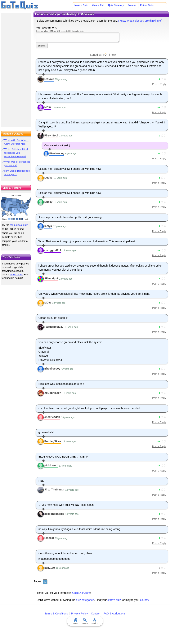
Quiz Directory (116, 5)
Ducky (48, 177)
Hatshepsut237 (54, 326)
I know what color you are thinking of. (140, 20)
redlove (49, 79)
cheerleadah (52, 417)
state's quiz (114, 599)
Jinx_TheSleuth (54, 489)
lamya (48, 226)
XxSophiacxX (52, 392)
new (113, 54)
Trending (94, 621)
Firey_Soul (51, 135)
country (144, 599)
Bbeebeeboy (56, 153)
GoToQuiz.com (81, 592)
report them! (16, 274)
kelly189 (49, 567)
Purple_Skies (52, 441)
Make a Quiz (81, 5)
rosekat (49, 537)
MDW (47, 107)
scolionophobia (54, 513)
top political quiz (19, 225)
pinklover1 (51, 465)
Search (85, 621)
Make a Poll (98, 5)
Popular (132, 5)
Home (75, 621)
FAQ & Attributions (114, 613)
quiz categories (85, 599)
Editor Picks (147, 5)
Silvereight (51, 278)
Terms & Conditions (56, 613)
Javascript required (77, 37)
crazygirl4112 (52, 250)
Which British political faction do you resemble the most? (16, 153)
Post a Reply (159, 84)
